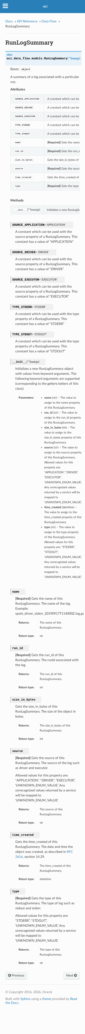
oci (45, 6)
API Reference (27, 21)
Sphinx (25, 999)
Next (71, 975)
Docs (9, 21)
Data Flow (49, 21)
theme (46, 999)
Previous (16, 975)
